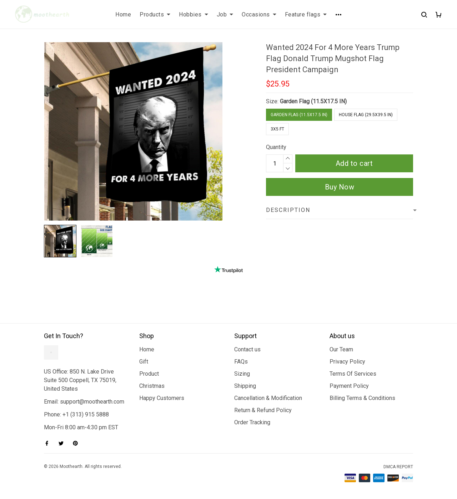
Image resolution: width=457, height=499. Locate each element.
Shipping (245, 385)
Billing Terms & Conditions (362, 398)
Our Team (341, 349)
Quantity (276, 147)
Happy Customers (161, 398)
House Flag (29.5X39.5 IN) (366, 114)
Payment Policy (349, 385)
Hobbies (193, 14)
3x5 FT (277, 129)
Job (225, 14)
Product (149, 373)
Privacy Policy (347, 361)
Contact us (247, 349)
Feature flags (306, 14)
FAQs (241, 361)
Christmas (152, 385)
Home (123, 14)
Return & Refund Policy (263, 410)
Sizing (242, 373)
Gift (143, 361)
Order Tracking (252, 422)
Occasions (259, 14)
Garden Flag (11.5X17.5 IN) (313, 101)
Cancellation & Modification (268, 398)
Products (155, 14)
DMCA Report (398, 466)
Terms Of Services (353, 373)
